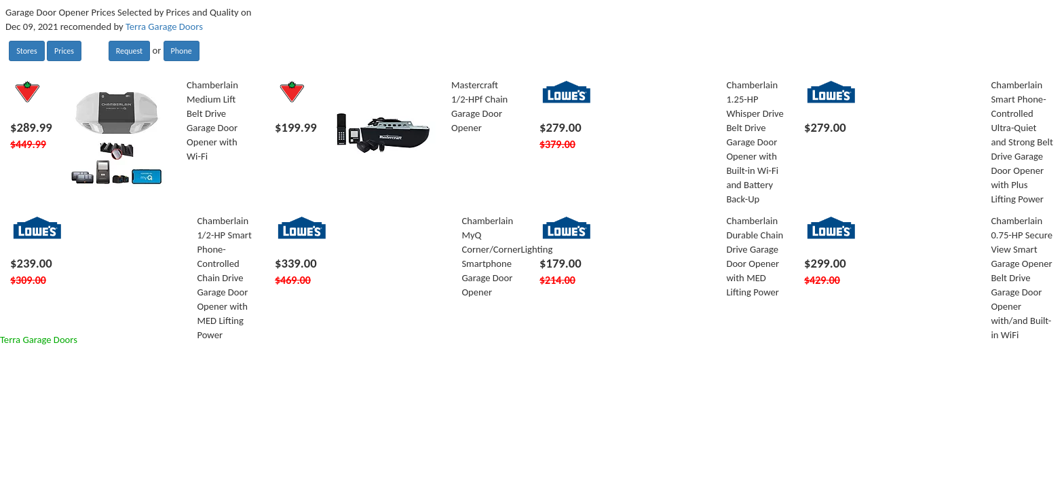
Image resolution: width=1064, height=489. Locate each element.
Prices (64, 51)
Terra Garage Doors (164, 26)
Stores (26, 51)
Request (129, 51)
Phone (181, 51)
